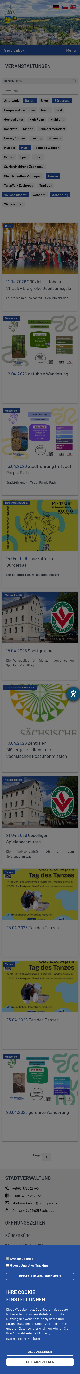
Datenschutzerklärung (24, 1339)
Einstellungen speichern (40, 1276)
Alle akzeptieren (40, 1362)
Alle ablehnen (40, 1351)
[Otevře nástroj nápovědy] (73, 694)
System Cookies (21, 1258)
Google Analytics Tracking (29, 1265)
